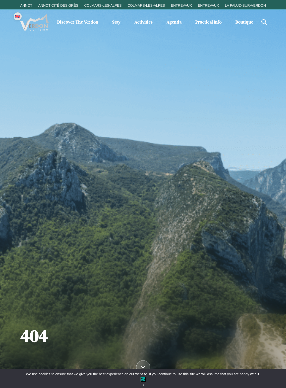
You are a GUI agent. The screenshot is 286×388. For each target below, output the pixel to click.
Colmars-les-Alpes (102, 5)
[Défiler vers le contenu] (143, 368)
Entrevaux (181, 5)
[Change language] (18, 16)
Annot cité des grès (58, 5)
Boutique (244, 22)
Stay (116, 22)
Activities (143, 22)
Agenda (174, 22)
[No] (143, 385)
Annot (26, 5)
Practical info (208, 22)
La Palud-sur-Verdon (245, 5)
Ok (143, 379)
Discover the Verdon (77, 22)
